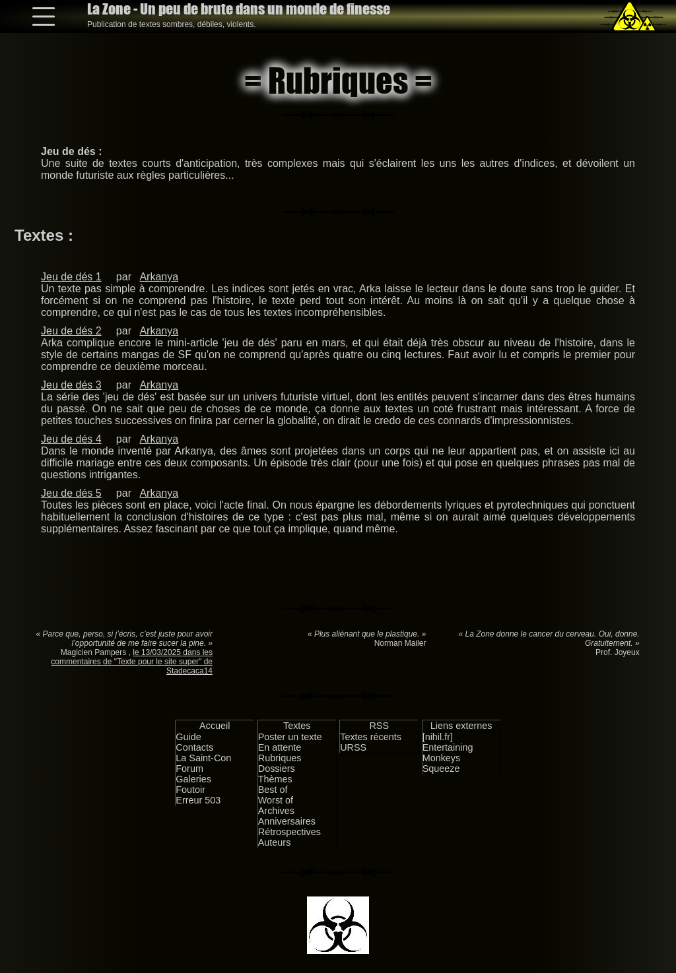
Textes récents (370, 737)
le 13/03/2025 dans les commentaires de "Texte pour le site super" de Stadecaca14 (132, 661)
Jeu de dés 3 (71, 385)
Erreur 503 (198, 800)
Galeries (193, 779)
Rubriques (280, 758)
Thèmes (275, 779)
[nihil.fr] (437, 737)
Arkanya (158, 276)
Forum (189, 768)
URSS (353, 747)
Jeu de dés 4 (71, 439)
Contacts (194, 747)
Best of (273, 789)
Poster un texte (290, 737)
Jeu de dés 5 (71, 493)
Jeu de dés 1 (71, 276)
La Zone (238, 9)
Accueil (214, 725)
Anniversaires (287, 821)
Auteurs (274, 842)
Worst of (275, 800)
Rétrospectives (289, 832)
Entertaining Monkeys (447, 752)
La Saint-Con (203, 758)
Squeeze (441, 768)
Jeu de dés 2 (71, 330)
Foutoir (190, 789)
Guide (188, 737)
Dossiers (276, 768)
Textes (297, 725)
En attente (280, 747)
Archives (276, 810)
